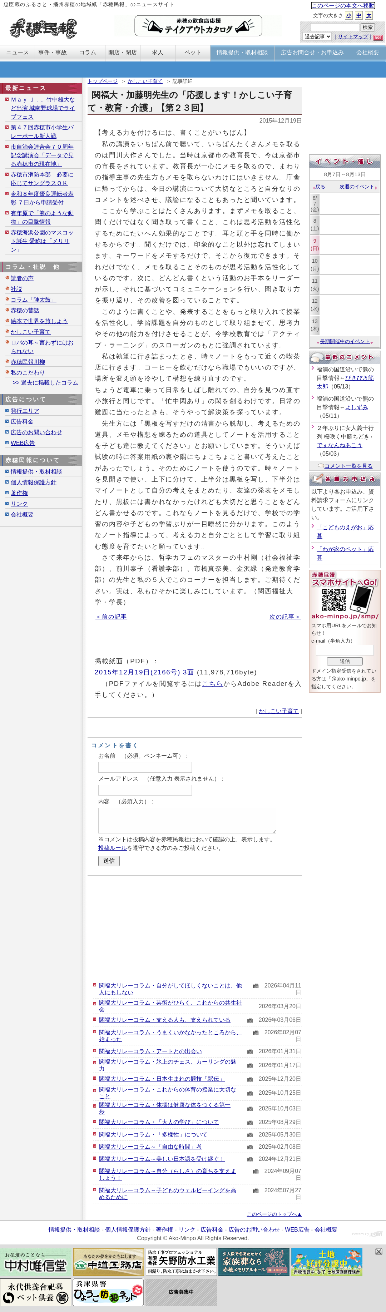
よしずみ (356, 407)
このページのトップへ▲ (274, 1214)
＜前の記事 (111, 617)
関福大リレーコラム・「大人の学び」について (159, 1122)
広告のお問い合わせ (36, 432)
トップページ (103, 81)
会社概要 (22, 514)
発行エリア (25, 411)
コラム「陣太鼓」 (33, 300)
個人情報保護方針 (33, 482)
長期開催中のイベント (344, 341)
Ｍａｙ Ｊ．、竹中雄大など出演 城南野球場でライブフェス (43, 108)
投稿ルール (112, 848)
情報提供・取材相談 (36, 472)
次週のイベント (359, 186)
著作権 (19, 493)
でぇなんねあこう (339, 445)
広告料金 (22, 422)
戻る (318, 186)
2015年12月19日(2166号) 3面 (144, 672)
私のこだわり (28, 373)
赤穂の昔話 (25, 310)
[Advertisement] (195, 928)
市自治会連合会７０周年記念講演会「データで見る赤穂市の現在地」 (42, 155)
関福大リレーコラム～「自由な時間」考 (150, 1147)
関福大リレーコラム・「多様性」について (153, 1135)
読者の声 (22, 278)
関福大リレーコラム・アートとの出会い (150, 1051)
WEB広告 (23, 443)
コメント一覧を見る (345, 466)
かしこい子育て (145, 81)
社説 (16, 289)
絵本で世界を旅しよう (39, 321)
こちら (212, 683)
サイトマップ (353, 36)
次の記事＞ (285, 617)
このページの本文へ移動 (343, 6)
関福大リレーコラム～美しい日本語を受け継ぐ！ (162, 1159)
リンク (19, 504)
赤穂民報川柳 (28, 362)
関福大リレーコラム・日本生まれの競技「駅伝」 (162, 1079)
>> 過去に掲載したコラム (45, 383)
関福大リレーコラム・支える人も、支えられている (165, 1020)
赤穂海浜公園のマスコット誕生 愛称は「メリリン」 (42, 241)
